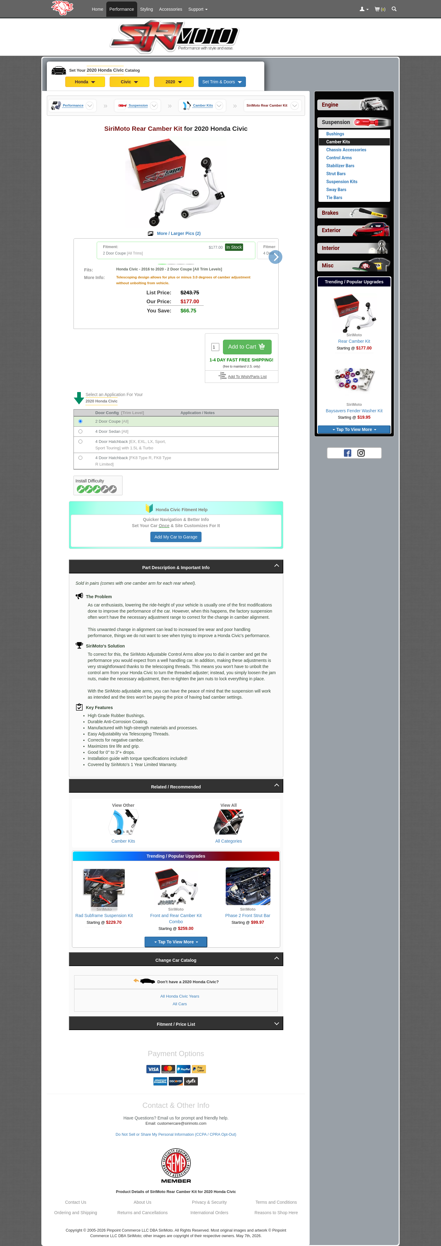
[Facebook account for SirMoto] (347, 452)
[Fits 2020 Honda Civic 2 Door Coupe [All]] (80, 421)
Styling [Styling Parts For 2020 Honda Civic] (146, 9)
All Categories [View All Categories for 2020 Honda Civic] (228, 841)
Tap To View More (176, 941)
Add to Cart (247, 347)
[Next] (275, 257)
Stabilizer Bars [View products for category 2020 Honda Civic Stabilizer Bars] (340, 165)
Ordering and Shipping (75, 1212)
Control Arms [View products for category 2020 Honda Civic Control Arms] (339, 157)
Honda (85, 81)
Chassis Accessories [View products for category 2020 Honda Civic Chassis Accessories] (346, 149)
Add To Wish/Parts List (247, 377)
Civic (129, 81)
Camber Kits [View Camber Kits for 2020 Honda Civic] (123, 841)
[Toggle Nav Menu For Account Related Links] (364, 9)
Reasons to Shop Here (276, 1212)
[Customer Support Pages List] (198, 9)
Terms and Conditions (276, 1202)
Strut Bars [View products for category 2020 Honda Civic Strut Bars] (336, 173)
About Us (143, 1202)
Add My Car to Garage (175, 536)
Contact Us (75, 1202)
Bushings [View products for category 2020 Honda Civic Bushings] (335, 133)
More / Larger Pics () (179, 233)
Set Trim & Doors (222, 81)
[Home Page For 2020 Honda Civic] (63, 7)
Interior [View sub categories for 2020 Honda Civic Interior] (331, 248)
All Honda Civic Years (179, 996)
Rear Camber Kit (354, 341)
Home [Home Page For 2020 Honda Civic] (97, 9)
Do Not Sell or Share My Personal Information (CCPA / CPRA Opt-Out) (176, 1134)
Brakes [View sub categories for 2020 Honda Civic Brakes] (330, 213)
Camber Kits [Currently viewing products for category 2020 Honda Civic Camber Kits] (338, 141)
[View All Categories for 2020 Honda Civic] (229, 822)
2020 (174, 81)
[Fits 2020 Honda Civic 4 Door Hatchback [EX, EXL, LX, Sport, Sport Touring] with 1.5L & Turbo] (80, 442)
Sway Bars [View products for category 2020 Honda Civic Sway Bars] (336, 189)
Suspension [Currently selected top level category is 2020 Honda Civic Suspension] (336, 122)
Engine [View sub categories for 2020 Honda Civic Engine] (330, 105)
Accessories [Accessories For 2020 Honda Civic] (170, 9)
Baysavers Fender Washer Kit (354, 410)
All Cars (180, 1004)
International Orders (209, 1212)
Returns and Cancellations (142, 1212)
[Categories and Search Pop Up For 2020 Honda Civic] (394, 9)
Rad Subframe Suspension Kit (104, 915)
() (380, 9)
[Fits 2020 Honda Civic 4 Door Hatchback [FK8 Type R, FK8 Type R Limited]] (80, 458)
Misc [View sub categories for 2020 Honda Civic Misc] (328, 265)
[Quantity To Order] (215, 347)
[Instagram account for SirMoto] (361, 452)
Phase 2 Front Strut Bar (247, 915)
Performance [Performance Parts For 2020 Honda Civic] (121, 9)
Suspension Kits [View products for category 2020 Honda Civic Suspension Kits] (342, 181)
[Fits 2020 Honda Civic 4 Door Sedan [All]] (80, 431)
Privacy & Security (209, 1202)
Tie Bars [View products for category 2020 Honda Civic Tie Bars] (334, 197)
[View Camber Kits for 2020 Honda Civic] (123, 822)
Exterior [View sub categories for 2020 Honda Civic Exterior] (331, 230)
